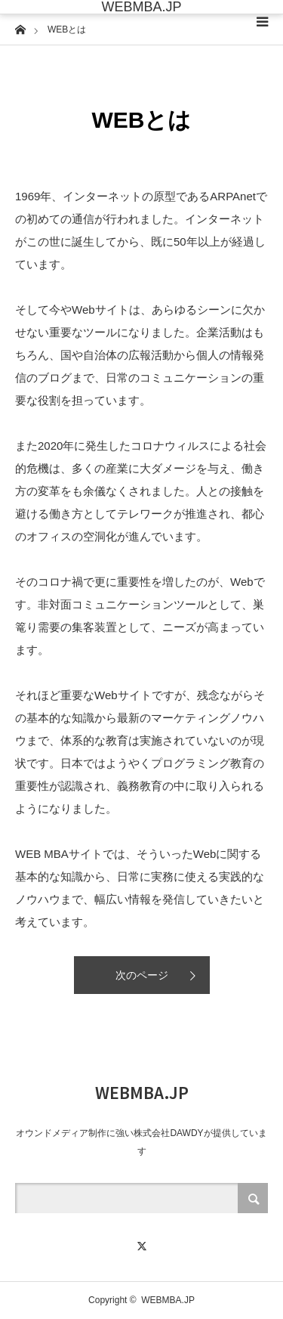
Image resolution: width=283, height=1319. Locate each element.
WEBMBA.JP (141, 7)
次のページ (141, 975)
